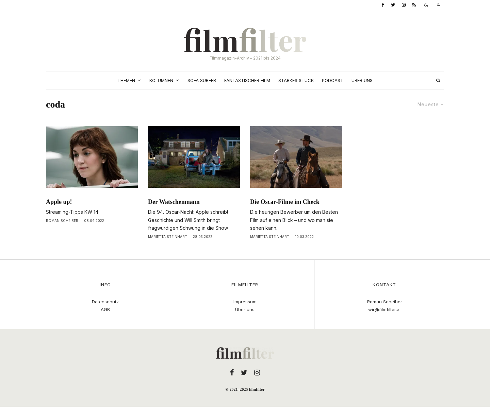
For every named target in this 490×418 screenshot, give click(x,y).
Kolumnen (161, 80)
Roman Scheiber (62, 221)
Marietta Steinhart (167, 237)
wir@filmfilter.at (384, 309)
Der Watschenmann (174, 201)
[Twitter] (393, 5)
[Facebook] (383, 5)
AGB (105, 309)
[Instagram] (403, 5)
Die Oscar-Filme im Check (285, 201)
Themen (126, 80)
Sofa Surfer (201, 80)
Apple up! (59, 201)
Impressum (245, 301)
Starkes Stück (296, 80)
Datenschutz (105, 301)
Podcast (332, 80)
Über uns (362, 80)
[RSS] (414, 5)
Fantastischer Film (247, 80)
